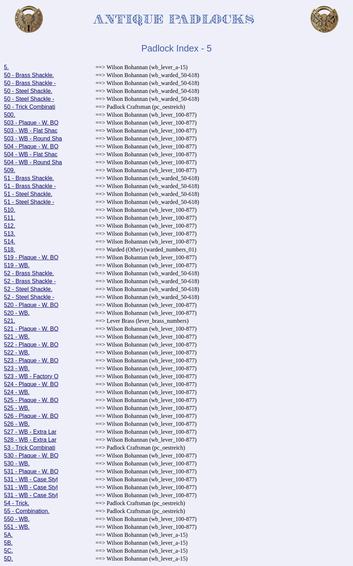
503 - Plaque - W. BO (31, 123)
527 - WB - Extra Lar (30, 432)
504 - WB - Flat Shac (31, 154)
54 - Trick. (16, 503)
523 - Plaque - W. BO (31, 360)
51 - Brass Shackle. (29, 178)
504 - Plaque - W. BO (31, 146)
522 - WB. (17, 352)
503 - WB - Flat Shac (31, 131)
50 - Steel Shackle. (28, 91)
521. (9, 321)
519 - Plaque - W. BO (31, 257)
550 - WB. (17, 519)
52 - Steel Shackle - (29, 297)
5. (6, 67)
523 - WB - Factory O (31, 376)
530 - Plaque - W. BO (31, 456)
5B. (8, 543)
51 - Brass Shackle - (30, 186)
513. (9, 234)
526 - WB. (17, 424)
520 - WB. (17, 313)
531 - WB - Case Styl (31, 479)
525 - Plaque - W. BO (31, 400)
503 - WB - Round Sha (33, 138)
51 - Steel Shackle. (28, 194)
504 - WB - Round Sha (33, 162)
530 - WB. (17, 463)
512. (9, 226)
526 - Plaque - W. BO (31, 416)
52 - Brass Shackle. (29, 273)
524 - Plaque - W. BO (31, 384)
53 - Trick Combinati (29, 448)
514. (9, 242)
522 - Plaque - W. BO (31, 345)
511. (9, 218)
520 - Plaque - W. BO (31, 305)
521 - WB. (17, 337)
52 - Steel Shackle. (28, 289)
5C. (8, 551)
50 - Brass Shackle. (29, 75)
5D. (8, 559)
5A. (8, 535)
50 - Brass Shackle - (30, 83)
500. (9, 115)
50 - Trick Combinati (29, 107)
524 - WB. (17, 392)
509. (9, 170)
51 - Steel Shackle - (29, 202)
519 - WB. (17, 265)
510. (9, 210)
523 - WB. (17, 368)
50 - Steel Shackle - (29, 99)
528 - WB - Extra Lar (30, 440)
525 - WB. (17, 408)
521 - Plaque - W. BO (31, 329)
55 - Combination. (26, 511)
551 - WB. (17, 527)
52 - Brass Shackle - (30, 281)
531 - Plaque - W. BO (31, 471)
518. (9, 249)
